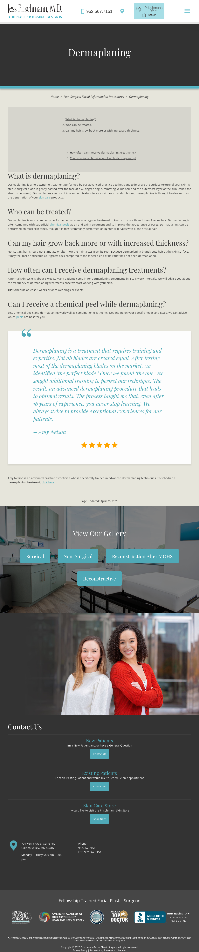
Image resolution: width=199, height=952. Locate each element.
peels (19, 317)
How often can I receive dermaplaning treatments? (103, 152)
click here (48, 482)
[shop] (149, 10)
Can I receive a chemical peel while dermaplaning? (103, 158)
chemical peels (59, 224)
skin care (45, 197)
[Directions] (123, 11)
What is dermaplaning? (80, 119)
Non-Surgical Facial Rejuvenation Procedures (94, 97)
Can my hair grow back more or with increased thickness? (103, 130)
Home (55, 97)
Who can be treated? (78, 125)
